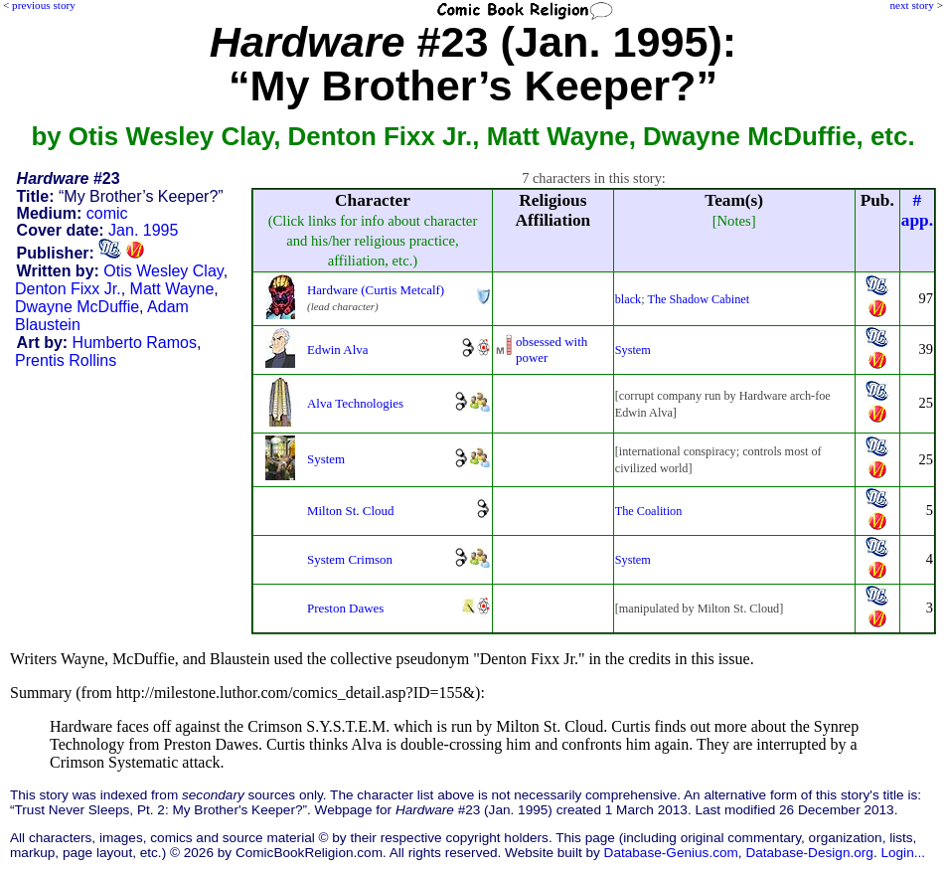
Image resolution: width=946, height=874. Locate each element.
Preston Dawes (345, 608)
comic (107, 213)
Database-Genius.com (671, 852)
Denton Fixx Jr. (68, 288)
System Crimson (350, 559)
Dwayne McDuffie (77, 306)
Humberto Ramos (135, 342)
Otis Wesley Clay (163, 270)
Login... (902, 852)
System (633, 350)
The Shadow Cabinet (698, 299)
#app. (917, 210)
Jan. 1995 (143, 230)
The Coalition (649, 511)
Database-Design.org (808, 852)
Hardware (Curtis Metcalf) (375, 289)
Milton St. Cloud (350, 510)
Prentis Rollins (65, 360)
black (628, 299)
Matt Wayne (172, 288)
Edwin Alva (338, 349)
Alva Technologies (355, 403)
